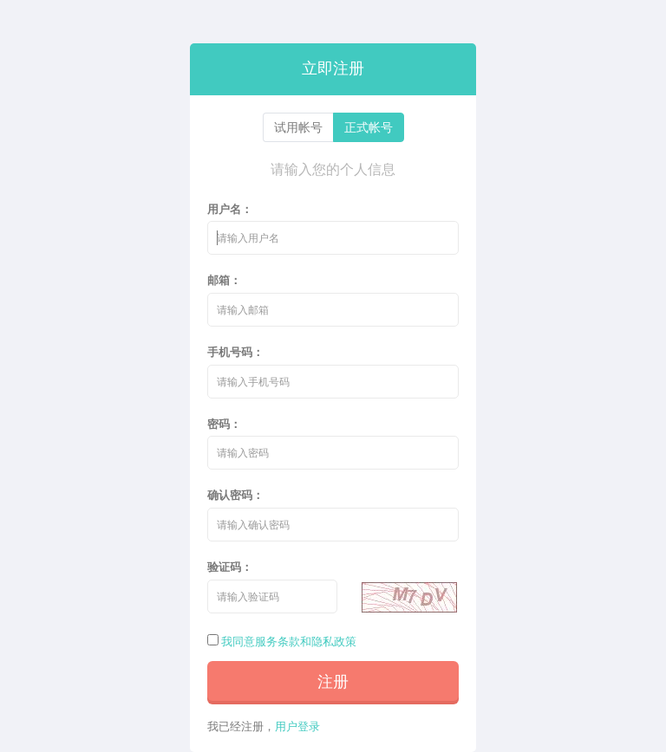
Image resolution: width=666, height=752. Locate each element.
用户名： (229, 209)
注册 (333, 681)
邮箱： (224, 280)
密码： (224, 423)
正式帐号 (368, 127)
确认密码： (235, 494)
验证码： (229, 566)
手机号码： (235, 352)
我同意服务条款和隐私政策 (288, 641)
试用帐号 (298, 127)
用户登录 (297, 726)
